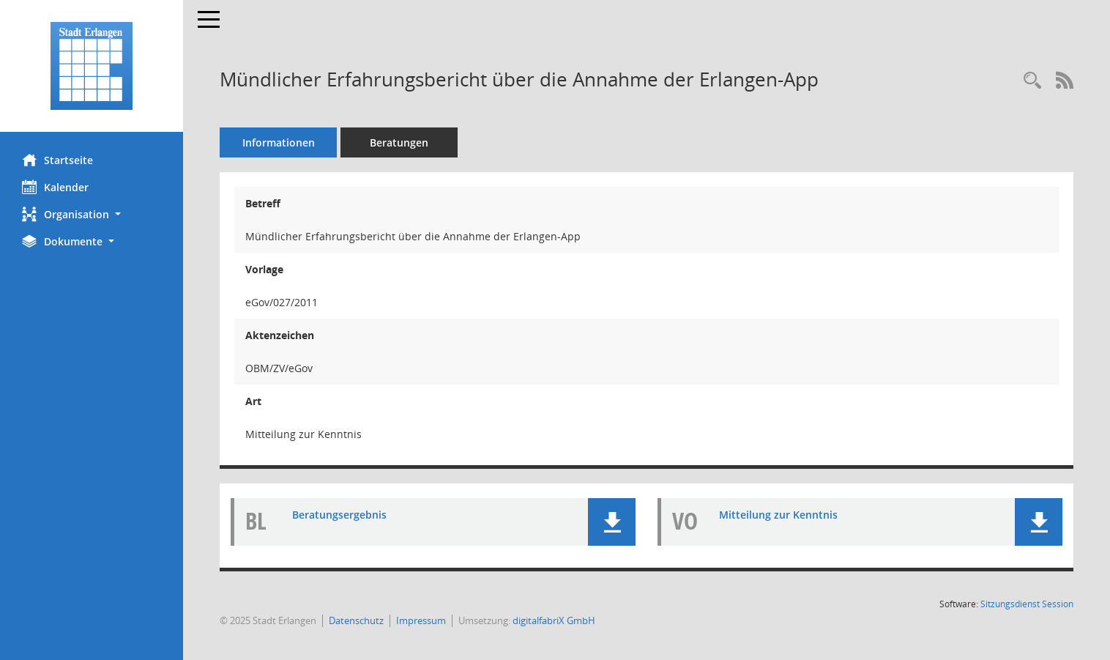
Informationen (278, 142)
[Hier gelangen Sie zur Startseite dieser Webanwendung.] (91, 66)
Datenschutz (356, 620)
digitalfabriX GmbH (554, 620)
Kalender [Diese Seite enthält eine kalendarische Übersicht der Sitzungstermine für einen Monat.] (55, 186)
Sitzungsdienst (1026, 604)
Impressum (421, 620)
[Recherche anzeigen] (1032, 81)
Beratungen (399, 142)
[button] (91, 214)
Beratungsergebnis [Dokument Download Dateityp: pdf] (339, 515)
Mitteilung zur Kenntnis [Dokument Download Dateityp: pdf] (778, 515)
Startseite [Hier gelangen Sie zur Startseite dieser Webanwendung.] (57, 159)
